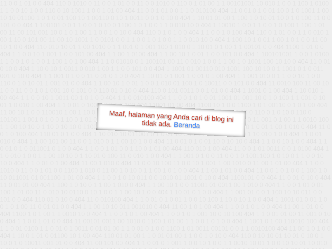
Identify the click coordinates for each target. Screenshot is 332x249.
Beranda (187, 124)
